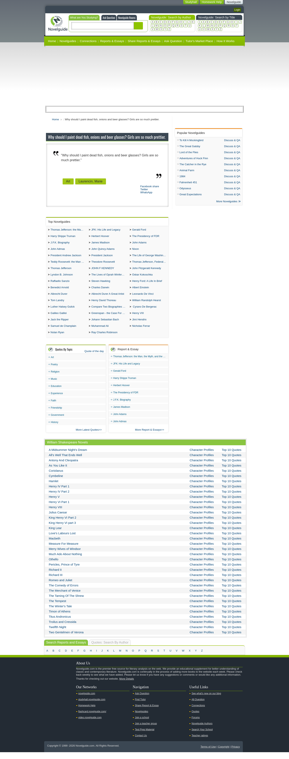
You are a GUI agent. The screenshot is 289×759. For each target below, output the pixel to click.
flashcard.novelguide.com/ (92, 718)
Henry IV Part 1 (59, 493)
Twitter (144, 189)
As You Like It (58, 472)
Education (56, 393)
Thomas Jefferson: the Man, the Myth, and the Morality (69, 230)
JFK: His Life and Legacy (105, 230)
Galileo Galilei (59, 318)
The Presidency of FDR (145, 236)
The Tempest (57, 607)
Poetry (54, 371)
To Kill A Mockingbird (191, 140)
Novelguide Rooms (126, 18)
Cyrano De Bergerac (144, 311)
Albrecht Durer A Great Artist (107, 298)
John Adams (139, 243)
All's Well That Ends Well (65, 461)
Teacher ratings (199, 742)
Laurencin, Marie (91, 181)
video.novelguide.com (90, 724)
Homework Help (86, 712)
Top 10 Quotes (231, 456)
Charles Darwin (100, 291)
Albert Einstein (140, 291)
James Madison (100, 243)
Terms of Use (208, 753)
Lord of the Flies (188, 152)
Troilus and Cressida (62, 628)
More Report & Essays (148, 436)
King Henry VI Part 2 (62, 524)
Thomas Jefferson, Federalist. (149, 264)
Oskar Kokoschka (142, 277)
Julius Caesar (58, 519)
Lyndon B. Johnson (62, 277)
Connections (88, 41)
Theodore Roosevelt (103, 264)
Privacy (235, 753)
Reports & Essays (112, 41)
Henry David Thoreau (103, 305)
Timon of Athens (59, 618)
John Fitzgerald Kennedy (146, 270)
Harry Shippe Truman (63, 236)
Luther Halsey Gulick (63, 311)
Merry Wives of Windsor (65, 555)
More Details (126, 685)
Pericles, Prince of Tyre (64, 571)
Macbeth (54, 545)
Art (68, 181)
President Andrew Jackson (66, 257)
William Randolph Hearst (146, 305)
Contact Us (141, 742)
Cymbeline (56, 482)
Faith (53, 407)
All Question (198, 706)
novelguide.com (86, 700)
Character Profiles (202, 456)
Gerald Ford (139, 230)
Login (237, 9)
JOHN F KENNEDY (102, 270)
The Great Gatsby (189, 146)
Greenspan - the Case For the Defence (109, 318)
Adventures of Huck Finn (193, 158)
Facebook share (149, 186)
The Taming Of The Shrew (66, 602)
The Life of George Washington (150, 257)
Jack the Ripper (60, 325)
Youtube (49, 692)
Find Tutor (140, 706)
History (54, 429)
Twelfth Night (57, 634)
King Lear (55, 534)
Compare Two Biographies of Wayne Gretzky (109, 311)
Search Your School (202, 736)
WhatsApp (146, 192)
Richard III (55, 581)
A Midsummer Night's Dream (68, 456)
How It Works (225, 41)
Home (52, 41)
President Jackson (102, 257)
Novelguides (68, 41)
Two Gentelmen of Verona (66, 639)
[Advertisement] (144, 76)
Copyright (223, 753)
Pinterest (68, 692)
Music (54, 385)
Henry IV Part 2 (59, 498)
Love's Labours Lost (62, 540)
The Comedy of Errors (63, 592)
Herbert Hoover (100, 236)
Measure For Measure (63, 550)
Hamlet (53, 488)
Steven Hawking (100, 284)
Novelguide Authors (201, 730)
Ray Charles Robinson (104, 339)
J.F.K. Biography (60, 243)
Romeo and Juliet (60, 587)
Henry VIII (138, 318)
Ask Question (109, 18)
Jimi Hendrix (139, 325)
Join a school (142, 724)
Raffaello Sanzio (60, 284)
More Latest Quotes (87, 436)
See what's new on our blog (206, 700)
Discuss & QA (232, 140)
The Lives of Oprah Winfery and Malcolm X (109, 277)
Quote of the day (94, 357)
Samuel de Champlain (63, 332)
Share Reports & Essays (144, 41)
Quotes (195, 718)
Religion (55, 378)
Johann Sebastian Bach (105, 325)
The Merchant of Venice (64, 597)
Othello (53, 566)
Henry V (54, 503)
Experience (57, 400)
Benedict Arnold (60, 291)
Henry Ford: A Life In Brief (147, 284)
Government (57, 421)
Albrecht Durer (59, 298)
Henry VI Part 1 (59, 508)
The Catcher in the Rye (192, 164)
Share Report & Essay (147, 712)
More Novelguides (226, 201)
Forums (195, 724)
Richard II (55, 576)
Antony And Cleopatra (63, 467)
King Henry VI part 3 (62, 529)
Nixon (135, 250)
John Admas (58, 250)
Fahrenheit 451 (188, 182)
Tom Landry (57, 305)
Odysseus (185, 188)
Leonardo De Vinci (143, 298)
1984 (182, 176)
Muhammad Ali (100, 332)
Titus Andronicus (60, 623)
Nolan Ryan (57, 339)
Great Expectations (190, 194)
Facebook (62, 692)
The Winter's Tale (60, 613)
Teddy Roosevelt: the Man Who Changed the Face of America (69, 264)
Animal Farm (186, 170)
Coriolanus (56, 477)
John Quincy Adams (103, 250)
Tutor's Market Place (199, 41)
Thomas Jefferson (61, 270)
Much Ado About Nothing (65, 561)
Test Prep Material (144, 736)
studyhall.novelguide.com (91, 706)
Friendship (56, 414)
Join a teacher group (146, 730)
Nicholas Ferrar (141, 332)
